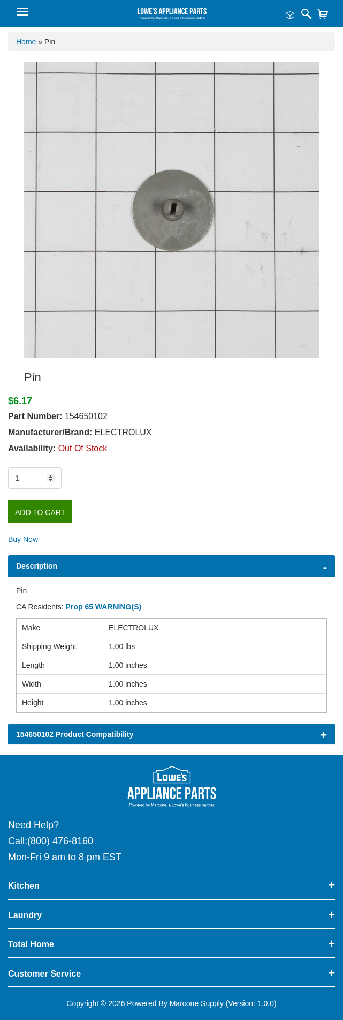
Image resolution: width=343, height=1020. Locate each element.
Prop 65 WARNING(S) (104, 606)
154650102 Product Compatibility (74, 734)
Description (36, 566)
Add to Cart (40, 512)
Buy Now (23, 539)
